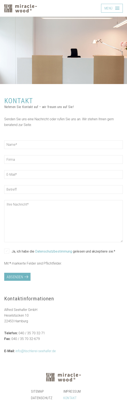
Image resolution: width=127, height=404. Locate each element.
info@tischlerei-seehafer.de (36, 351)
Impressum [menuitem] (72, 391)
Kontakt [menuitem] (70, 398)
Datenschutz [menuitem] (41, 398)
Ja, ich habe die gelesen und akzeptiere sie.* (63, 251)
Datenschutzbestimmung (53, 251)
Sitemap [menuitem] (37, 391)
